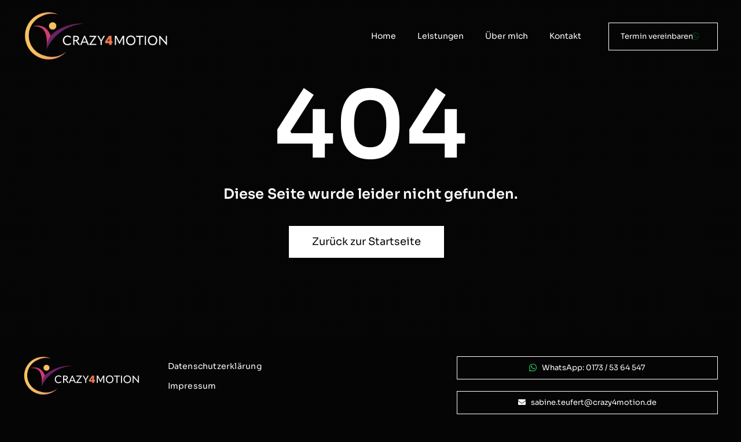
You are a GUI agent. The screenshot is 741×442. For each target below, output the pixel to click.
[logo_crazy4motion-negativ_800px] (96, 15)
